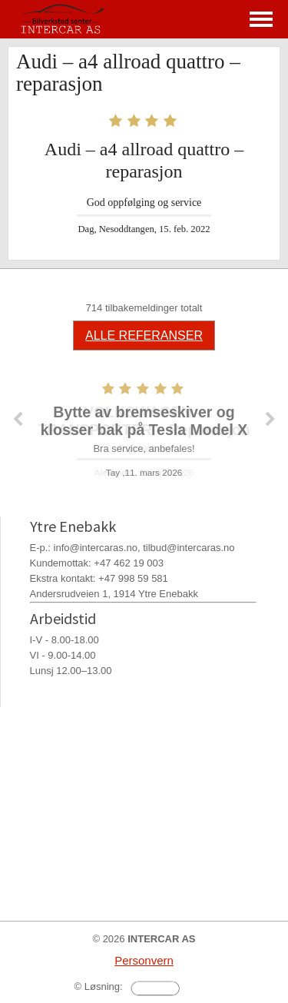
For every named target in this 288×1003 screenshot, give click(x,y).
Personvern (144, 960)
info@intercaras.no (95, 547)
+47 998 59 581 (133, 578)
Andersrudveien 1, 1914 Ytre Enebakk (114, 593)
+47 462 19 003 (129, 563)
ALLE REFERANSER (144, 335)
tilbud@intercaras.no (188, 547)
